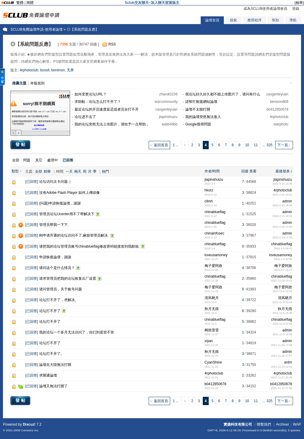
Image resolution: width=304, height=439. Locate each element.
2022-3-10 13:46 (282, 183)
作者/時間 (212, 171)
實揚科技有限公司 (238, 424)
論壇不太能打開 (197, 109)
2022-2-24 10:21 (282, 194)
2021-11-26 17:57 (281, 355)
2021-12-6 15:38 (282, 312)
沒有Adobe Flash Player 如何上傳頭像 (69, 193)
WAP (297, 424)
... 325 (267, 145)
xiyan (209, 341)
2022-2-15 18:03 (282, 216)
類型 (15, 171)
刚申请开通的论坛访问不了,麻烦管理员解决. (74, 235)
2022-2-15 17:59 (282, 226)
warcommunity (166, 102)
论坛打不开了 (50, 311)
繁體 (19, 3)
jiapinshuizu (168, 117)
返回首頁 (161, 145)
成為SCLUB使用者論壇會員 (265, 9)
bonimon (58, 70)
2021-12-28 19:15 (281, 280)
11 (256, 145)
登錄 (295, 9)
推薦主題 (19, 83)
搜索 (233, 20)
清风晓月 (212, 298)
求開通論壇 (48, 375)
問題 (26, 160)
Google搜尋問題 (198, 124)
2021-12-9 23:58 (282, 291)
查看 (252, 171)
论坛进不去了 (85, 117)
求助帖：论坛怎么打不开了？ (98, 102)
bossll (44, 70)
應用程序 (254, 20)
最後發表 (283, 171)
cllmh (209, 201)
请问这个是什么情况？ (57, 268)
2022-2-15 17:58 (282, 237)
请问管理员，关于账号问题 (60, 289)
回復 (244, 171)
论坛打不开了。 (51, 354)
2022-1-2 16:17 (283, 269)
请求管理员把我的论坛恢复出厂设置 (67, 278)
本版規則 (37, 83)
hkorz (209, 190)
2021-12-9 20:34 (282, 302)
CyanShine (213, 362)
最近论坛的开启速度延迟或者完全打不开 (107, 109)
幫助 (275, 20)
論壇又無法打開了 (53, 386)
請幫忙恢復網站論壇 (201, 102)
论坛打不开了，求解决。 (58, 300)
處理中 (52, 160)
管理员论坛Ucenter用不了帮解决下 (66, 214)
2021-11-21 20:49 (281, 377)
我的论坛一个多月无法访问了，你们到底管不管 (76, 332)
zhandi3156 (168, 94)
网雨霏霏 (212, 330)
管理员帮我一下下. (54, 225)
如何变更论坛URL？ (91, 94)
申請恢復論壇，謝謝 (55, 257)
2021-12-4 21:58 (282, 323)
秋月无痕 (212, 309)
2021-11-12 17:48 (281, 388)
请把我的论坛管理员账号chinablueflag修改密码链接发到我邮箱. (89, 246)
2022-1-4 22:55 (283, 259)
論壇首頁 (212, 20)
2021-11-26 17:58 (281, 345)
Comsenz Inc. (30, 430)
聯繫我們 (264, 424)
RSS (112, 44)
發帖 (21, 144)
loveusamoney (216, 255)
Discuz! (29, 424)
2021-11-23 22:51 (281, 366)
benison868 (279, 102)
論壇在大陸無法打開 (55, 365)
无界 (70, 70)
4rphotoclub (29, 70)
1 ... (176, 145)
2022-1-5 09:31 (283, 248)
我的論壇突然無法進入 (203, 117)
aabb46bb (170, 124)
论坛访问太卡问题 (53, 182)
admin (287, 201)
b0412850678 (277, 109)
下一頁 (282, 145)
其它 (38, 160)
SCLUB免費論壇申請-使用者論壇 (36, 29)
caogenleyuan (277, 94)
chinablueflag (215, 212)
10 (247, 145)
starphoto (280, 124)
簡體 (30, 3)
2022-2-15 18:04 (282, 205)
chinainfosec (214, 233)
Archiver (282, 424)
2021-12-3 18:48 (282, 334)
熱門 (105, 171)
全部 (15, 160)
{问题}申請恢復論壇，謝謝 (60, 203)
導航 (293, 20)
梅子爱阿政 (213, 266)
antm (288, 362)
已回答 (31, 182)
